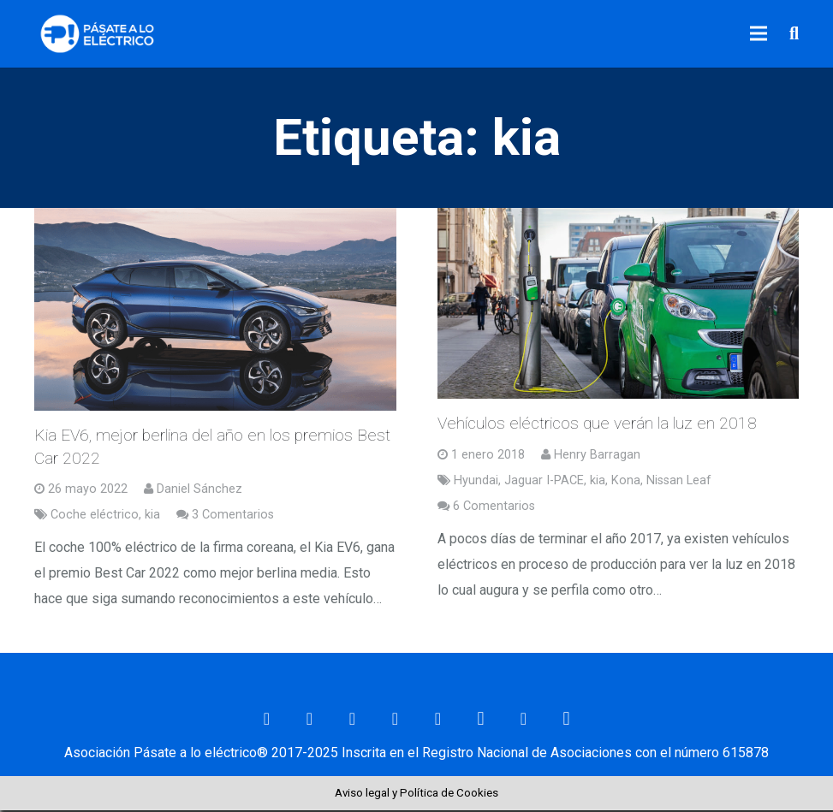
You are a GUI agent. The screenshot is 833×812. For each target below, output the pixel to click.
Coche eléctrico (95, 516)
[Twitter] (352, 720)
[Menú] (759, 34)
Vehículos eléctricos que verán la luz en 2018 (597, 425)
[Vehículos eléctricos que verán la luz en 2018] (618, 304)
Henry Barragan (597, 456)
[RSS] (524, 720)
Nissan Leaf (678, 482)
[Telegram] (566, 720)
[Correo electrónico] (267, 720)
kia (152, 516)
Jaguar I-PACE (544, 482)
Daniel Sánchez (199, 490)
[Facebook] (310, 720)
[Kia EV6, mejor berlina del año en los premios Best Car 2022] (215, 310)
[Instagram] (481, 720)
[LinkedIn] (395, 720)
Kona (625, 482)
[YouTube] (438, 720)
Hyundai (476, 482)
